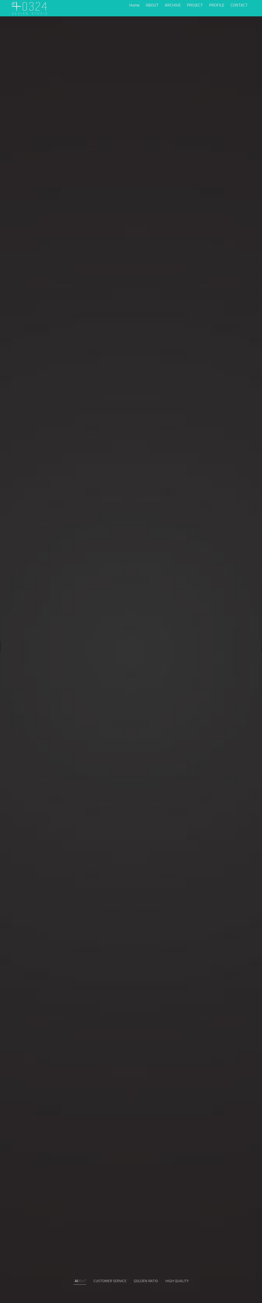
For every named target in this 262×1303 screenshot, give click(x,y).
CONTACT (239, 5)
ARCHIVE (173, 5)
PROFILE (216, 5)
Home (134, 5)
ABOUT (152, 5)
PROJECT (195, 5)
